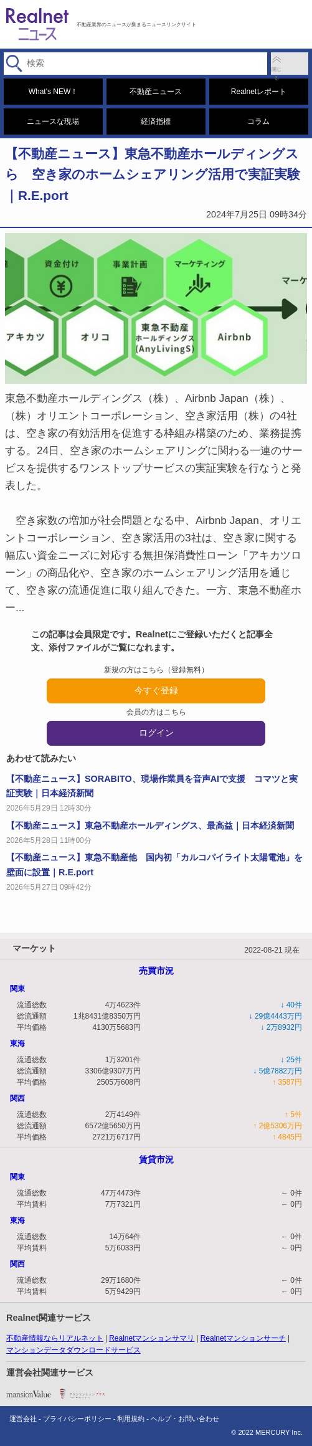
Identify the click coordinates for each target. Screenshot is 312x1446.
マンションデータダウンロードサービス (73, 1350)
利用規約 (130, 1418)
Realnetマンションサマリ (151, 1338)
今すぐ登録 (156, 690)
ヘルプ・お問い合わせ (185, 1418)
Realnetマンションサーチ (243, 1338)
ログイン (156, 733)
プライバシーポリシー (77, 1418)
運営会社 (23, 1418)
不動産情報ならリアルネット (54, 1338)
